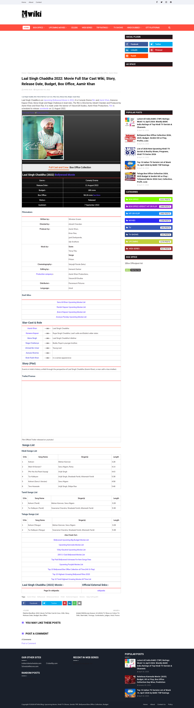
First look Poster (28, 113)
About (31, 2)
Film (111, 106)
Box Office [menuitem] (38, 28)
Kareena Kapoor (32, 333)
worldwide (44, 108)
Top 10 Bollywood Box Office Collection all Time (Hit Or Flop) (71, 569)
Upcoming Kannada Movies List (71, 545)
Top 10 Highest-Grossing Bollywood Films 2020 (71, 574)
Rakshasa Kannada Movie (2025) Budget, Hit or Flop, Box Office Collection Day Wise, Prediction (152, 679)
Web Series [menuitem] (87, 28)
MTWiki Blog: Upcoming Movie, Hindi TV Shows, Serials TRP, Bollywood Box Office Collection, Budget (71, 704)
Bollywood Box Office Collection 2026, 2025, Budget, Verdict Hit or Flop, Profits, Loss (154, 138)
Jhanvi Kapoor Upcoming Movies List (71, 312)
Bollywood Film (43, 113)
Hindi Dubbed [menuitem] (133, 28)
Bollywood (41, 597)
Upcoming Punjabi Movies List (71, 564)
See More (96, 195)
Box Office (150, 199)
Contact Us (161, 704)
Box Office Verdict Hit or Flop (150, 206)
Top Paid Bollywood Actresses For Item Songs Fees (71, 559)
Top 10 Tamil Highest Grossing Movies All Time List (71, 579)
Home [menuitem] (26, 28)
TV (150, 227)
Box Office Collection (80, 167)
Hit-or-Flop (150, 213)
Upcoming (150, 242)
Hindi (62, 597)
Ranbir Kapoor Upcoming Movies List (71, 307)
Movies (82, 597)
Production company (44, 274)
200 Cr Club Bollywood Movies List (71, 555)
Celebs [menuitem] (74, 28)
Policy (170, 704)
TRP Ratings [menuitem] (102, 28)
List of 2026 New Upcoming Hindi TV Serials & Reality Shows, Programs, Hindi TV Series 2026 (153, 151)
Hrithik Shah (27, 90)
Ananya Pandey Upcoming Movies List (71, 317)
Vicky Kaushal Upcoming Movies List (71, 550)
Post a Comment (29, 643)
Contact (39, 2)
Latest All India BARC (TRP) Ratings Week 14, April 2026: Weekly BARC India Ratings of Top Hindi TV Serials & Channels (154, 123)
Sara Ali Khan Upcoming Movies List (71, 302)
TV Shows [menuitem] (118, 28)
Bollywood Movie (65, 174)
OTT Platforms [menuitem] (153, 28)
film (93, 100)
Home (24, 2)
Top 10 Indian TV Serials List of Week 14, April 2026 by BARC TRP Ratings (154, 163)
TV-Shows (150, 234)
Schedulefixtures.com (30, 666)
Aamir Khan (104, 100)
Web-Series (150, 249)
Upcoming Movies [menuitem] (57, 28)
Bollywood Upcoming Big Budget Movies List (71, 540)
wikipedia (101, 591)
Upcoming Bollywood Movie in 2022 (59, 100)
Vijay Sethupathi (33, 73)
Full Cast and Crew (58, 167)
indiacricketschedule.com (31, 663)
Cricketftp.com (51, 663)
